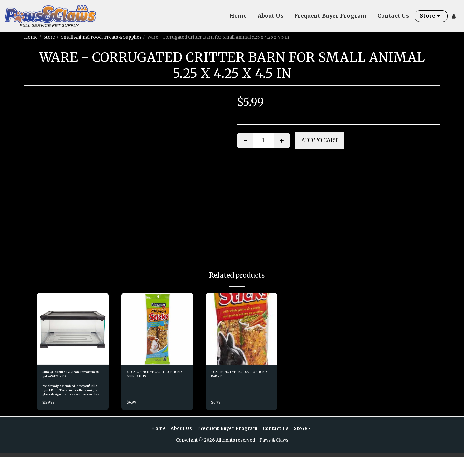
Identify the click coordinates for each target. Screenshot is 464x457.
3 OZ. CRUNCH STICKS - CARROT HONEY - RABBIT (239, 376)
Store (49, 37)
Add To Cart (319, 140)
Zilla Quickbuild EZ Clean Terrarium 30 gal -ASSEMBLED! (68, 376)
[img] (73, 329)
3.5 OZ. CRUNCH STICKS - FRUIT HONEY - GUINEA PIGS (154, 376)
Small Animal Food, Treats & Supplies (101, 37)
